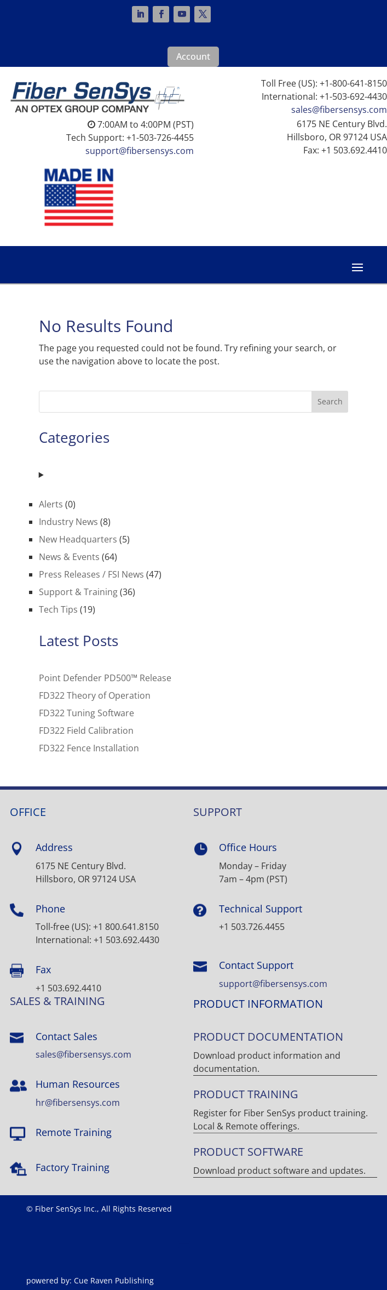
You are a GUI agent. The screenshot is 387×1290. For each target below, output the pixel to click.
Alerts (51, 504)
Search (330, 401)
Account (193, 56)
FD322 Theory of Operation (95, 695)
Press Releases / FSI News (91, 574)
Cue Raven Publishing (114, 1280)
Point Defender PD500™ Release (105, 678)
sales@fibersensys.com (339, 110)
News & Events (69, 557)
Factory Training (72, 1167)
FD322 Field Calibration (86, 730)
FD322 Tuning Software (86, 713)
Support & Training (78, 592)
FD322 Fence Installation (89, 748)
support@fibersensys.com (139, 151)
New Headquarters (78, 539)
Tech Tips (58, 609)
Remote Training (74, 1132)
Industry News (68, 522)
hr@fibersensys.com (78, 1103)
